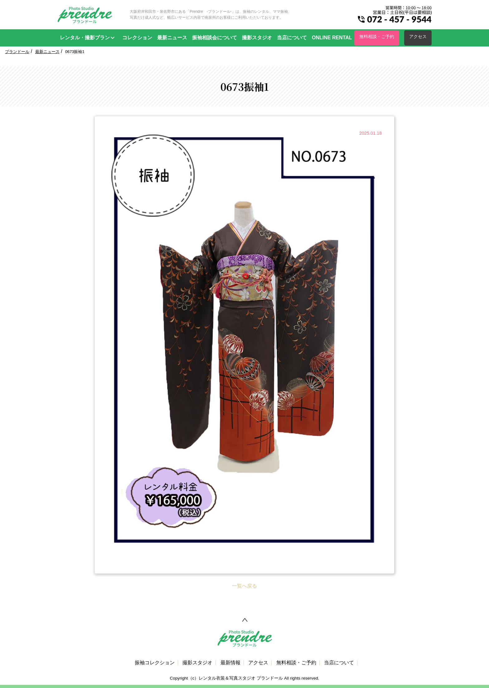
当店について (292, 37)
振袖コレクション (155, 662)
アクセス (418, 36)
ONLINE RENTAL (332, 37)
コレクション (137, 37)
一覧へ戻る (244, 586)
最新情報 (230, 662)
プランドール (17, 51)
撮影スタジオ (257, 37)
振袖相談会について (214, 37)
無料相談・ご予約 (376, 36)
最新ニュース (172, 37)
